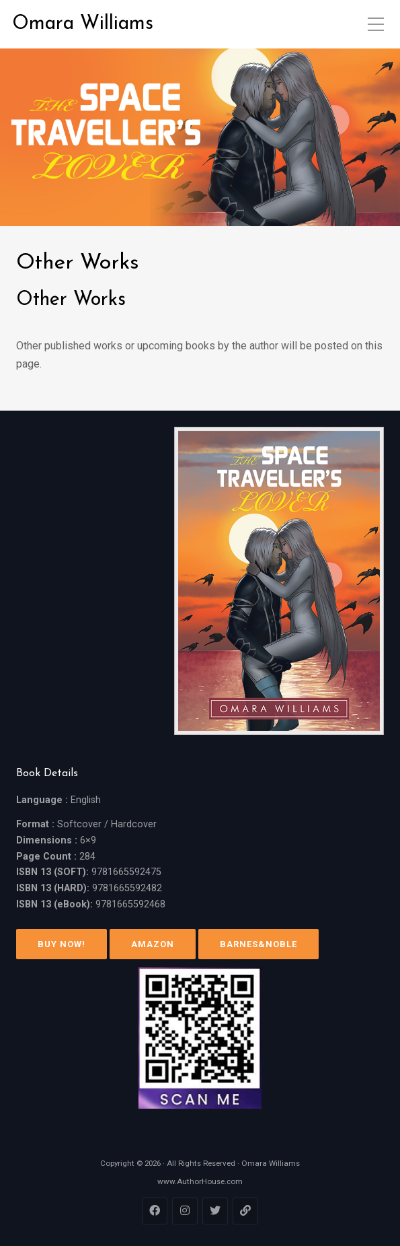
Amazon (152, 944)
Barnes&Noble (258, 944)
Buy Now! (61, 944)
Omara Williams (82, 24)
